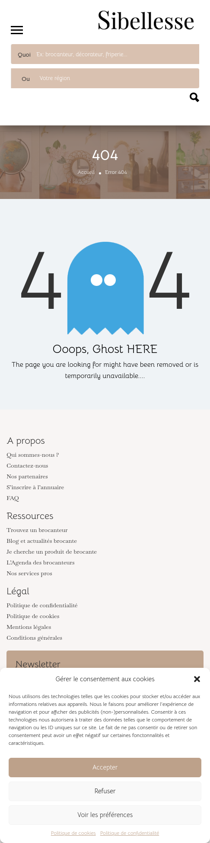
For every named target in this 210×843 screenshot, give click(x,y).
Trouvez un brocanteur (37, 530)
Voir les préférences (105, 815)
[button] (197, 679)
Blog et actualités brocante (41, 541)
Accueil (86, 172)
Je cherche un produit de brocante (51, 551)
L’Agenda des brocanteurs (40, 562)
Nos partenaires (27, 476)
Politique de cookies (73, 833)
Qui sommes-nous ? (32, 454)
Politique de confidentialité (129, 833)
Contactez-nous (27, 465)
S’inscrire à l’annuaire (35, 487)
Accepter (105, 767)
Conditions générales (34, 637)
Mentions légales (28, 627)
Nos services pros (29, 573)
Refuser (104, 791)
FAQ (12, 498)
